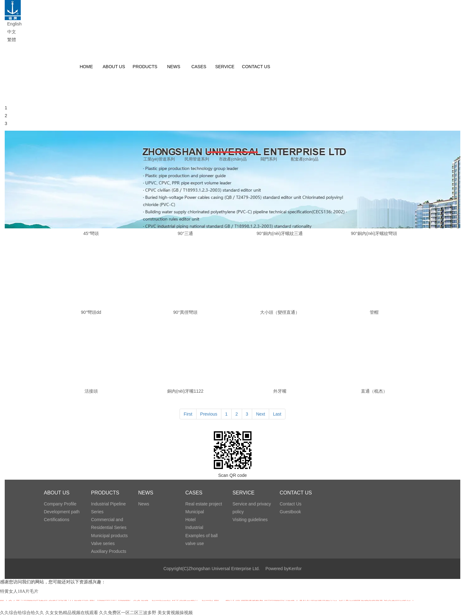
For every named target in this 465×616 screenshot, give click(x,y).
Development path (62, 511)
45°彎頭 (91, 233)
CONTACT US (296, 492)
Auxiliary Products (108, 551)
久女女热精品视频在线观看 (71, 612)
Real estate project (203, 503)
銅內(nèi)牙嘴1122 (185, 391)
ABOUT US (57, 492)
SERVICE (244, 492)
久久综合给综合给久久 (22, 612)
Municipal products (109, 535)
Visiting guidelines (250, 519)
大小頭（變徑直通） (280, 312)
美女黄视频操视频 (175, 612)
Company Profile (60, 503)
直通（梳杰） (374, 391)
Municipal (194, 511)
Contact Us (291, 503)
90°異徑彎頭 (185, 312)
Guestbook (290, 511)
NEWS (145, 492)
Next (260, 414)
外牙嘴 (279, 391)
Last (277, 414)
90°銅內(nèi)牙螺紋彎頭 (374, 233)
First (188, 414)
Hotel (190, 519)
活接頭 (91, 391)
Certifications (56, 519)
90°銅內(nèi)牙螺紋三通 (280, 233)
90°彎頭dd (91, 312)
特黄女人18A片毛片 (19, 591)
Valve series (103, 543)
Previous (208, 414)
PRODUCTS (105, 492)
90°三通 (185, 233)
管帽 (374, 312)
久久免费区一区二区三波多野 (127, 612)
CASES (193, 492)
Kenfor (295, 568)
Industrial (194, 527)
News (143, 503)
